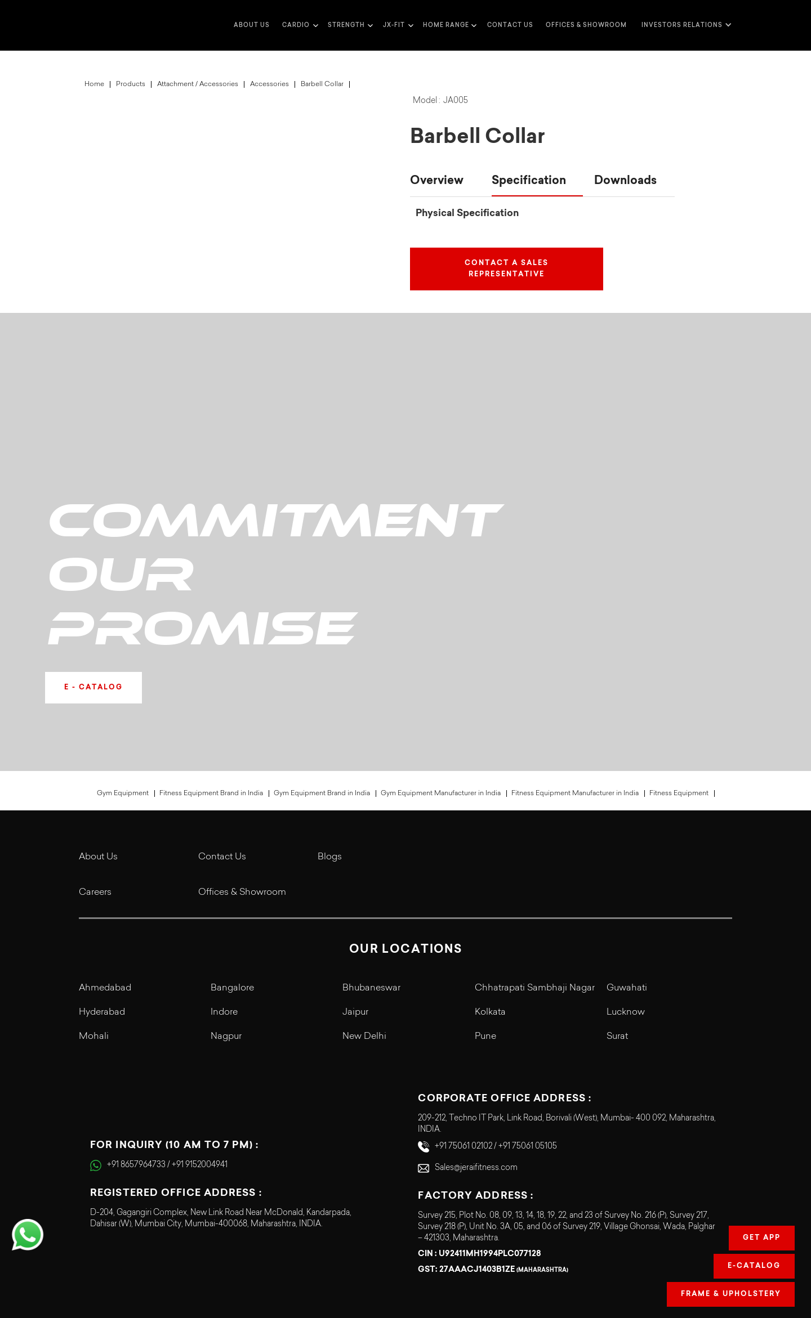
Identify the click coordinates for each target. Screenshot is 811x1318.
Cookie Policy (707, 1242)
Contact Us (222, 755)
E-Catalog (754, 1266)
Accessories (269, 84)
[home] (101, 25)
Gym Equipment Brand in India (322, 692)
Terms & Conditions (600, 1242)
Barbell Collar (322, 84)
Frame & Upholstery (730, 1294)
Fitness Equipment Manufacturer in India (575, 692)
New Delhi (364, 935)
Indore (224, 911)
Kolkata (490, 911)
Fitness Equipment (678, 692)
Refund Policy (707, 1262)
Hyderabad (102, 911)
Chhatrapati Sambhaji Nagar (535, 886)
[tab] (445, 181)
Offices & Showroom (586, 25)
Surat (617, 935)
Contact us (510, 25)
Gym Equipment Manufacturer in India (441, 692)
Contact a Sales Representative (507, 269)
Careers (95, 791)
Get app (762, 1238)
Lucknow (626, 911)
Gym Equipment (123, 692)
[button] (299, 25)
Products (130, 84)
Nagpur (226, 935)
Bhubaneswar (371, 886)
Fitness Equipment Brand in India (211, 692)
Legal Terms (614, 1262)
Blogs (330, 755)
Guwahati (627, 886)
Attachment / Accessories (197, 84)
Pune (485, 935)
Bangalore (232, 886)
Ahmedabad (105, 886)
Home (94, 84)
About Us (98, 755)
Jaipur (355, 911)
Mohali (94, 935)
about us (252, 25)
